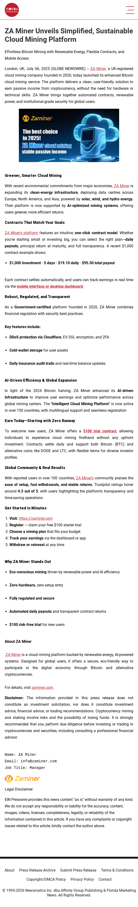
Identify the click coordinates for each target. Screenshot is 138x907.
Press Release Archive (37, 870)
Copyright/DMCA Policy (46, 879)
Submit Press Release (78, 870)
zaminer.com (42, 687)
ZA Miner (121, 186)
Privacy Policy (82, 879)
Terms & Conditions (117, 870)
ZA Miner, (98, 68)
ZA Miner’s (85, 478)
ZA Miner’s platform (21, 233)
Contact (105, 879)
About (9, 870)
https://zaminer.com (36, 518)
